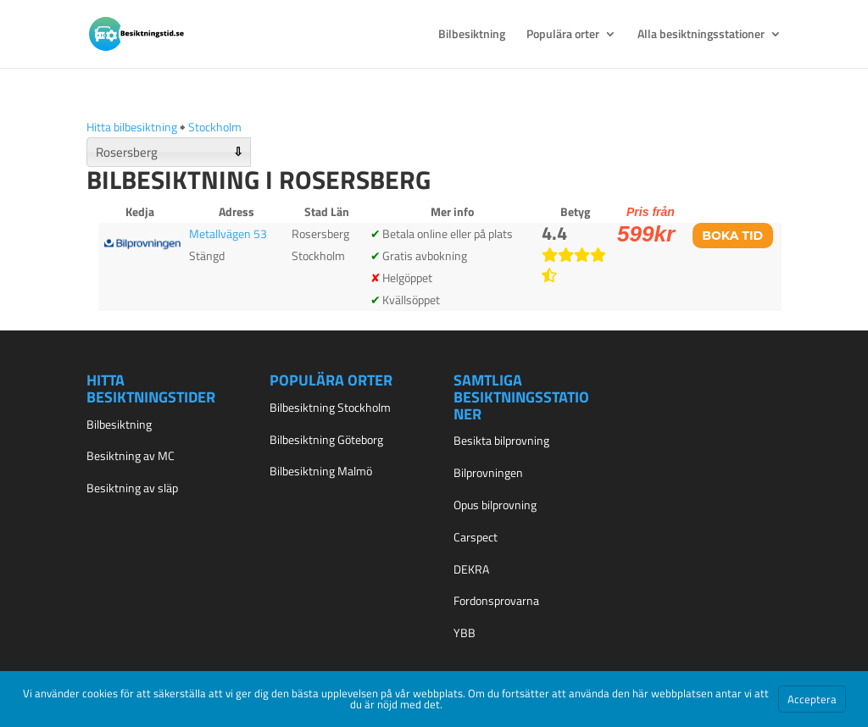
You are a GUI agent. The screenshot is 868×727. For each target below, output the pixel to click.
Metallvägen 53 (228, 233)
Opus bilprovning (495, 504)
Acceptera (812, 699)
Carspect (475, 537)
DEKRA (471, 569)
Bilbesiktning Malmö (321, 471)
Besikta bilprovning (501, 440)
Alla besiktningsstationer (701, 35)
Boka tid (732, 235)
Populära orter (562, 35)
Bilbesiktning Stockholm (330, 407)
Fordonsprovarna (496, 600)
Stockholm (215, 127)
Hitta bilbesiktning (131, 127)
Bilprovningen (488, 472)
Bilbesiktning (471, 35)
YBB (464, 632)
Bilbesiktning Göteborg (326, 439)
